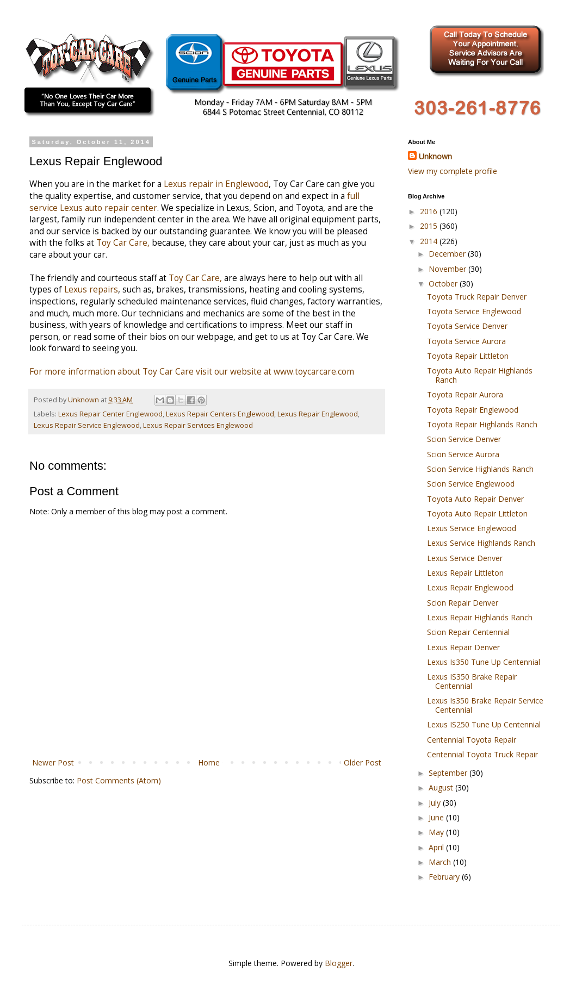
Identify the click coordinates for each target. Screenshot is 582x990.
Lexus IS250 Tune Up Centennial (484, 724)
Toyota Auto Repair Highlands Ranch (480, 375)
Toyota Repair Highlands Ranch (482, 424)
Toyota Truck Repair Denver (477, 296)
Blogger (338, 963)
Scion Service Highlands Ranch (480, 469)
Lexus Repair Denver (463, 647)
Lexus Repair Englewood (317, 414)
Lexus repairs (91, 289)
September (449, 773)
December (448, 253)
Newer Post (53, 762)
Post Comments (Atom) (119, 780)
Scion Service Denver (464, 439)
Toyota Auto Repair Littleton (477, 513)
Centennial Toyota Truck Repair (482, 754)
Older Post (362, 762)
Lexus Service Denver (465, 558)
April (437, 847)
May (437, 832)
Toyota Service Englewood (474, 311)
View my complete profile (452, 171)
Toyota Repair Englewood (472, 409)
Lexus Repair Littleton (465, 573)
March (441, 862)
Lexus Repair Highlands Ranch (480, 617)
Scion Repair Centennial (468, 632)
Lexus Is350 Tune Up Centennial (483, 662)
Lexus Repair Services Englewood (198, 425)
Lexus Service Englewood (471, 528)
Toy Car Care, (123, 242)
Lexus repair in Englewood (216, 184)
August (442, 787)
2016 (429, 211)
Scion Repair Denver (462, 602)
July (436, 803)
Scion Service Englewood (471, 483)
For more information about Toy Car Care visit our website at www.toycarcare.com (191, 371)
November (448, 269)
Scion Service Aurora (463, 454)
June (437, 817)
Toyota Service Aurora (466, 341)
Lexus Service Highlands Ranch (481, 543)
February (445, 876)
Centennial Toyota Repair (471, 739)
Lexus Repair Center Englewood (110, 414)
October (444, 283)
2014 (429, 241)
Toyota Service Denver (467, 326)
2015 (429, 226)
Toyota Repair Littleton (468, 356)
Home (209, 762)
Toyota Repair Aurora (465, 394)
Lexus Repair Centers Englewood (220, 414)
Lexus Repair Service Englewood (87, 425)
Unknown (435, 156)
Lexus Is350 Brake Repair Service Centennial (485, 705)
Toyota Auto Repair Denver (475, 499)
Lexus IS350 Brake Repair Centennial (472, 681)
